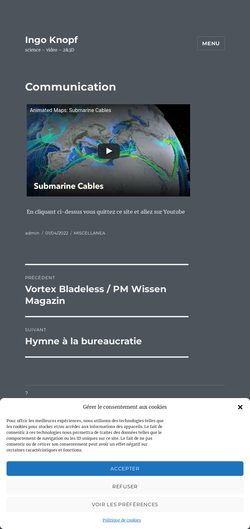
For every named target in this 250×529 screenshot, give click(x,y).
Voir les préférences (125, 504)
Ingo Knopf (51, 39)
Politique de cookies (122, 520)
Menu (211, 43)
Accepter (125, 468)
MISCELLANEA (89, 233)
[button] (240, 407)
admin (32, 233)
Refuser (125, 486)
